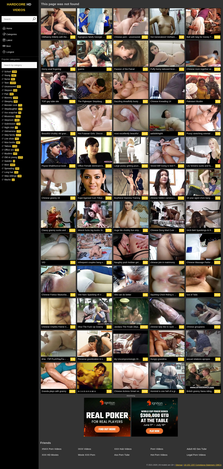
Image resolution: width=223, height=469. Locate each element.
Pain (8, 94)
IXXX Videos (84, 449)
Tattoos (9, 146)
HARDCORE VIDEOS (19, 7)
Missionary (11, 116)
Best (6, 46)
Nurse (8, 79)
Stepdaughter (12, 109)
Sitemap (179, 465)
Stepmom (11, 120)
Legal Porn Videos (196, 454)
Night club (10, 127)
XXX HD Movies (50, 454)
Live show (10, 138)
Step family (11, 135)
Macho (8, 179)
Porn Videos (157, 449)
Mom (8, 164)
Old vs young (12, 157)
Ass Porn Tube (121, 454)
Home (7, 28)
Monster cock (12, 105)
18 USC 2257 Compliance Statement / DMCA (202, 465)
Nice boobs (11, 142)
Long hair (10, 172)
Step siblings (12, 176)
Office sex (10, 150)
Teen (9, 83)
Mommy (10, 97)
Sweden (8, 161)
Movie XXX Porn (86, 454)
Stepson (9, 90)
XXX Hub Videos (122, 449)
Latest (7, 40)
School (9, 71)
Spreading (10, 168)
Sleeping (10, 101)
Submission (11, 123)
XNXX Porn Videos (51, 449)
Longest (8, 52)
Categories (9, 34)
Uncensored (11, 86)
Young (9, 75)
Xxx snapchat (11, 112)
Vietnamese (11, 131)
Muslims (9, 153)
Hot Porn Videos (159, 454)
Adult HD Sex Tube (197, 449)
